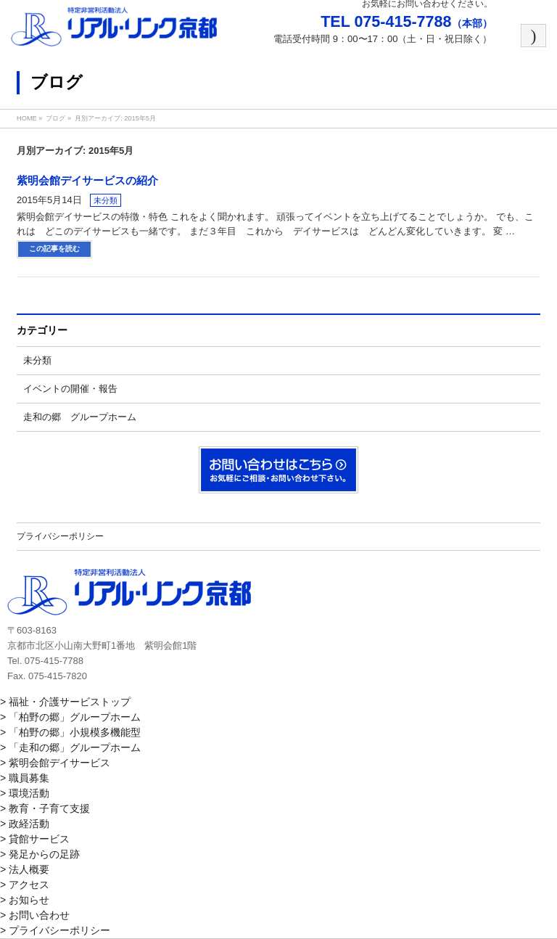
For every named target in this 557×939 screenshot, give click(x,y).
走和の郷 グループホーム (79, 416)
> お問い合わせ (35, 915)
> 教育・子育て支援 (45, 808)
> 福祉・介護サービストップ (65, 702)
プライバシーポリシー (60, 536)
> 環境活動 (24, 793)
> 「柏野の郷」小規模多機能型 (70, 732)
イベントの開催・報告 (70, 388)
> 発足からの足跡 (40, 854)
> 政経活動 (24, 823)
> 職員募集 (24, 778)
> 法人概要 (24, 869)
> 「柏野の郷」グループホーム (70, 717)
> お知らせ (24, 900)
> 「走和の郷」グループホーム (70, 747)
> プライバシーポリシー (55, 930)
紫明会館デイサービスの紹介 (87, 180)
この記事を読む (54, 249)
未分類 (105, 200)
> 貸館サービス (35, 839)
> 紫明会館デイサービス (55, 762)
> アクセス (24, 884)
